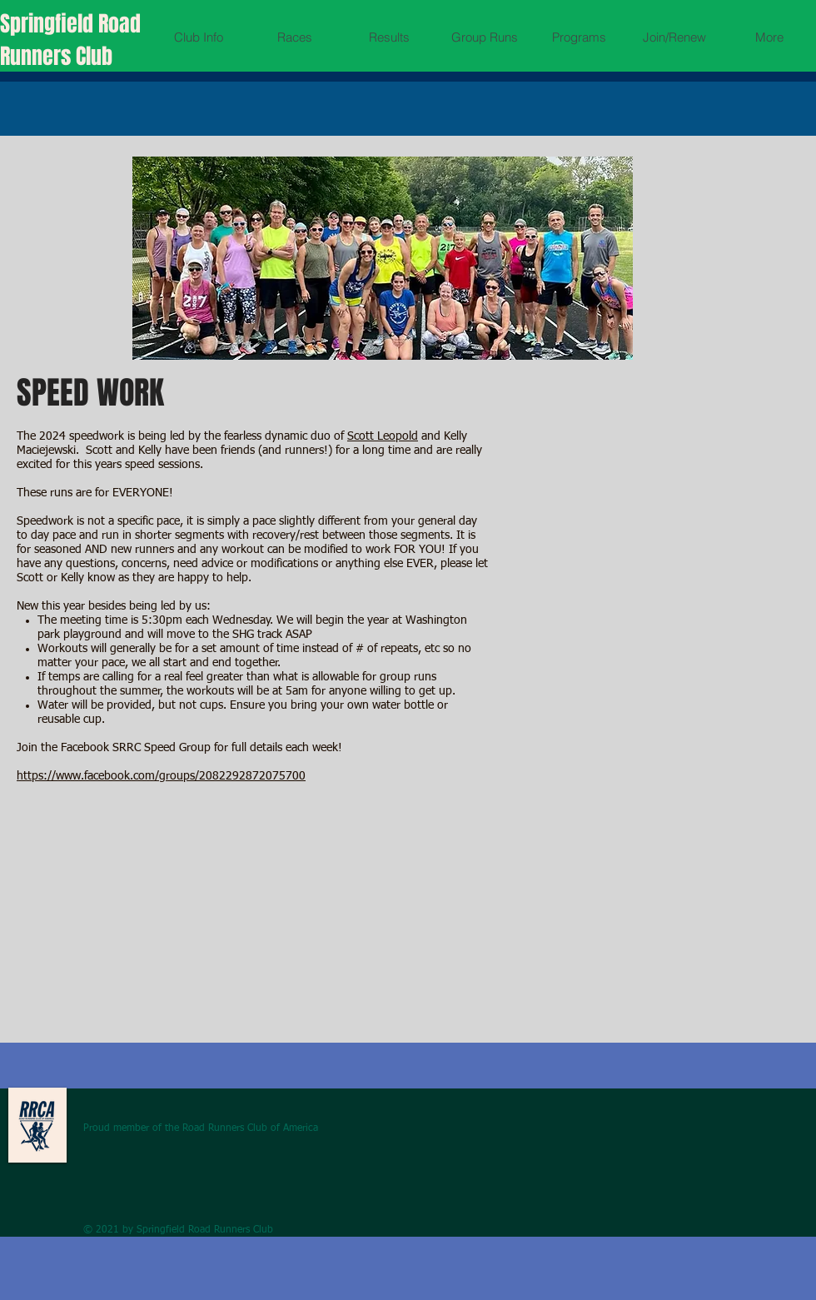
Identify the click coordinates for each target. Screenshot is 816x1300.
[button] (198, 37)
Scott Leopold (382, 436)
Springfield (49, 23)
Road (119, 23)
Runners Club (56, 56)
